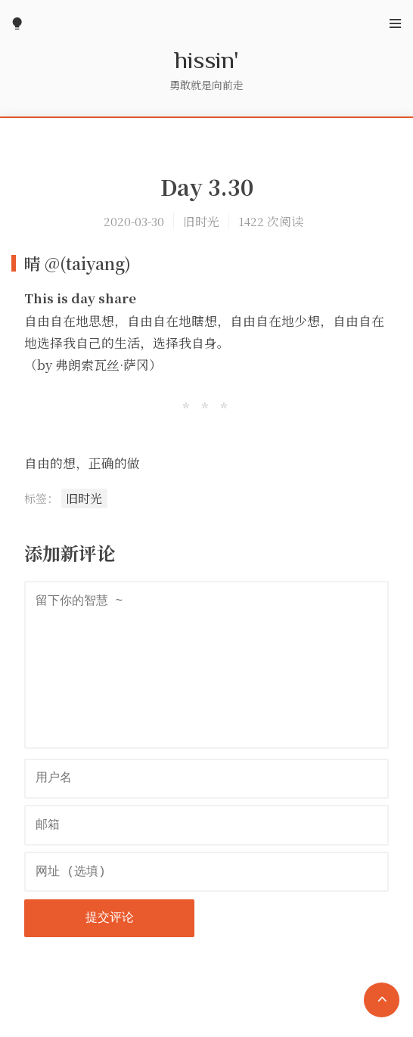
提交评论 (109, 918)
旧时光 (201, 221)
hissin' (207, 59)
